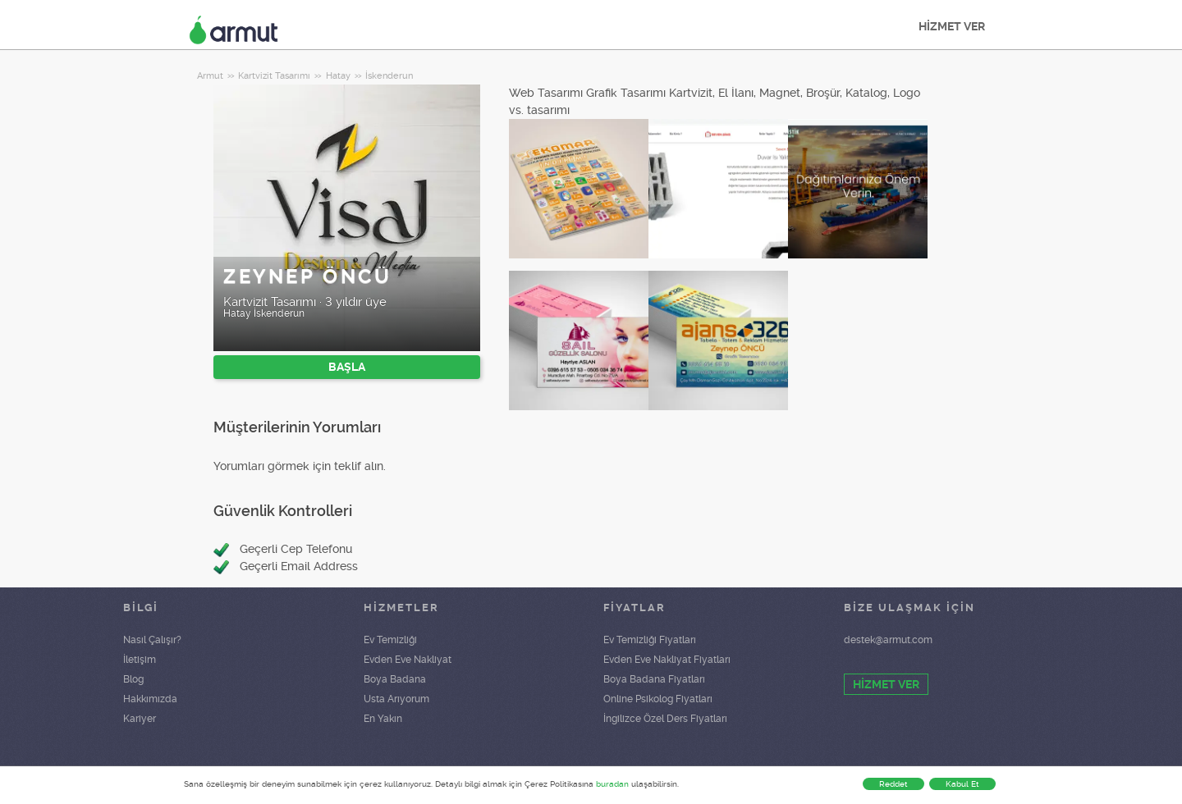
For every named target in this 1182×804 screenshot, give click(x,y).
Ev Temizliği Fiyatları (649, 640)
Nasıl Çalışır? (152, 640)
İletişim (139, 659)
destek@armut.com (888, 640)
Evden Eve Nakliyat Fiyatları (667, 659)
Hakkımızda (150, 699)
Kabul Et (962, 783)
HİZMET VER (952, 26)
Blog (133, 679)
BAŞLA (346, 366)
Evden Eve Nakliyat (407, 659)
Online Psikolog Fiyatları (657, 699)
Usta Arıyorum (396, 699)
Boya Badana (395, 679)
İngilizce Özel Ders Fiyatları (665, 718)
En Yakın (383, 718)
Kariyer (139, 718)
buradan (612, 783)
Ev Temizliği (390, 640)
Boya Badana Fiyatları (654, 679)
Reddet (893, 783)
